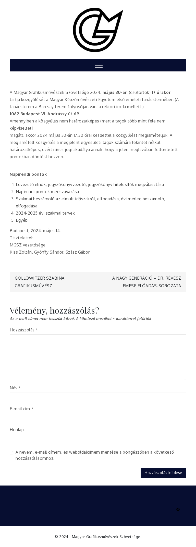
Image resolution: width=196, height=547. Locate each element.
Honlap (17, 429)
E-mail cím (21, 408)
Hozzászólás (24, 329)
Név (15, 387)
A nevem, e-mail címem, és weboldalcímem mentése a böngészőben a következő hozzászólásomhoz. (95, 455)
